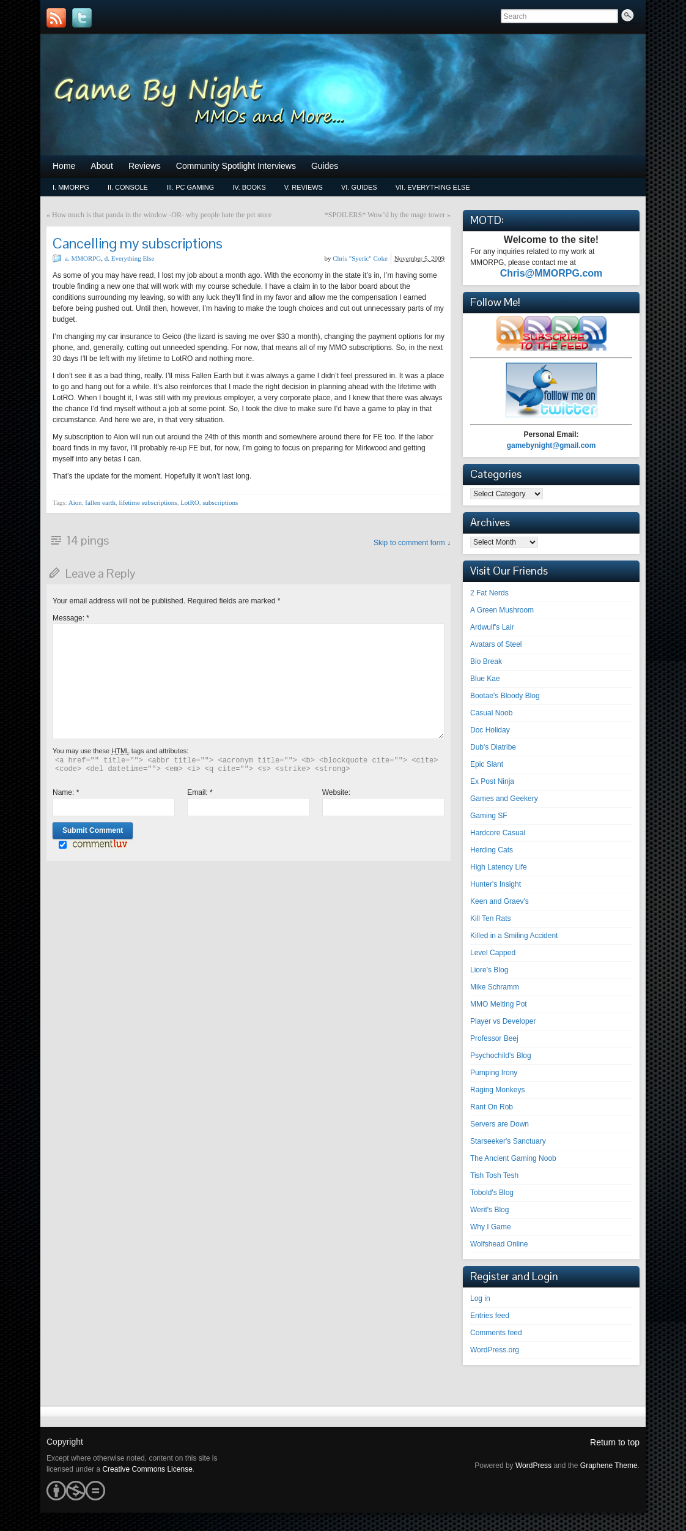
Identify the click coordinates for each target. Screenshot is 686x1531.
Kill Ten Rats (490, 918)
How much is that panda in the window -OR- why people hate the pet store (161, 214)
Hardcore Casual (497, 833)
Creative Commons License (147, 1469)
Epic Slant (486, 764)
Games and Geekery (504, 798)
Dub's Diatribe (493, 747)
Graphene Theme (609, 1465)
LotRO (189, 502)
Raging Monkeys (497, 1090)
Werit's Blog (489, 1209)
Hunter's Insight (495, 884)
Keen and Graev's (499, 901)
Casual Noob (491, 713)
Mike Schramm (494, 987)
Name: (66, 792)
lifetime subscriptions (148, 502)
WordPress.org (494, 1350)
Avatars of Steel (496, 644)
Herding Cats (491, 850)
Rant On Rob (491, 1107)
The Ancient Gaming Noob (513, 1158)
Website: (336, 792)
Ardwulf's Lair (492, 627)
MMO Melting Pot (498, 1004)
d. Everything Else (130, 258)
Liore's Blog (489, 970)
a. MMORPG (83, 258)
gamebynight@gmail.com (551, 445)
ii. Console (128, 187)
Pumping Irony (493, 1072)
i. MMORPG (71, 187)
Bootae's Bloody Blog (505, 695)
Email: (199, 792)
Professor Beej (494, 1038)
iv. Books (249, 187)
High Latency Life (498, 867)
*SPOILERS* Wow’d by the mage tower (385, 214)
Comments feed (496, 1332)
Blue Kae (485, 678)
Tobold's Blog (492, 1192)
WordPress (533, 1465)
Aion (75, 502)
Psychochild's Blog (500, 1055)
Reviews (144, 166)
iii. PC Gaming (190, 187)
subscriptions (220, 502)
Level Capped (492, 952)
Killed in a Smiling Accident (514, 935)
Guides (324, 166)
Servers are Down (499, 1124)
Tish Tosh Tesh (494, 1175)
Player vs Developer (503, 1021)
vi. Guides (359, 187)
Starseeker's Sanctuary (508, 1141)
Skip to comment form (409, 542)
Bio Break (486, 661)
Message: (71, 618)
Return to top (615, 1442)
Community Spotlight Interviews (236, 166)
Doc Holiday (490, 730)
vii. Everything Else (433, 187)
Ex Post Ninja (492, 781)
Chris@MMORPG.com (551, 273)
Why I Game (490, 1227)
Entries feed (489, 1315)
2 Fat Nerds (489, 593)
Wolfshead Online (499, 1244)
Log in (480, 1298)
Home (64, 166)
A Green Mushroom (502, 610)
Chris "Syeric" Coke (360, 258)
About (101, 166)
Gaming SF (488, 815)
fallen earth (100, 502)
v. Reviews (303, 187)
